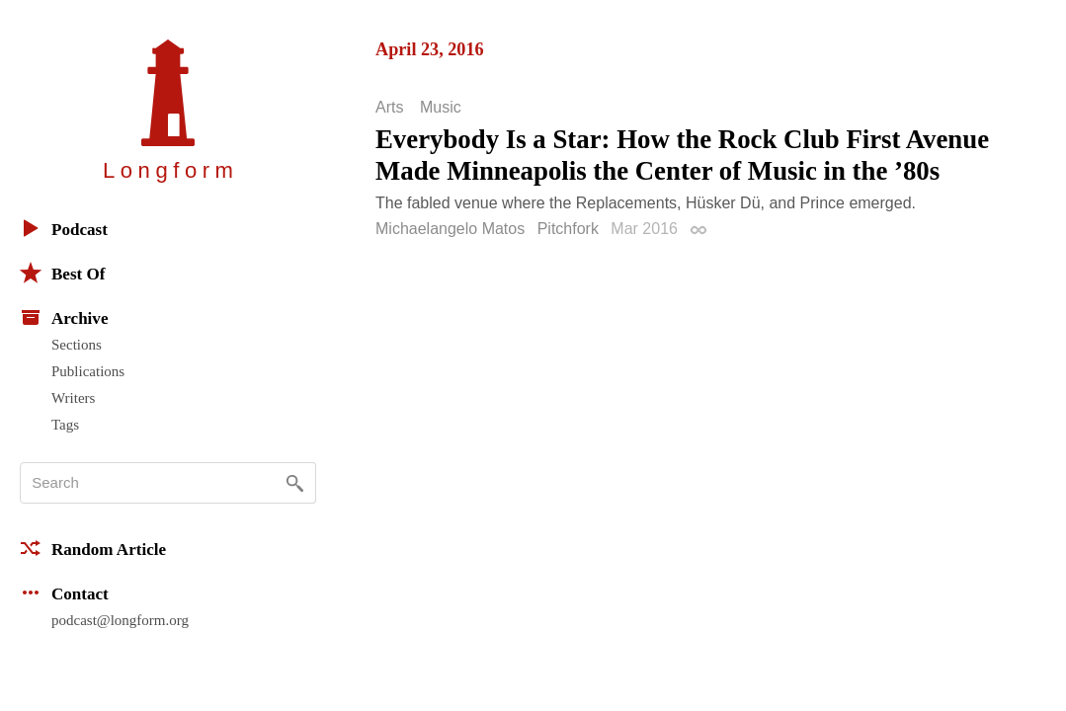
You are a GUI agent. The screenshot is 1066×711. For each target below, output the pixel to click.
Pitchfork (568, 228)
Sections (76, 345)
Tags (65, 425)
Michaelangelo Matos (450, 228)
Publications (87, 371)
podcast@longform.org (120, 620)
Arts (389, 108)
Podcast (64, 228)
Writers (73, 398)
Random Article (93, 548)
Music (440, 108)
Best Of (62, 272)
